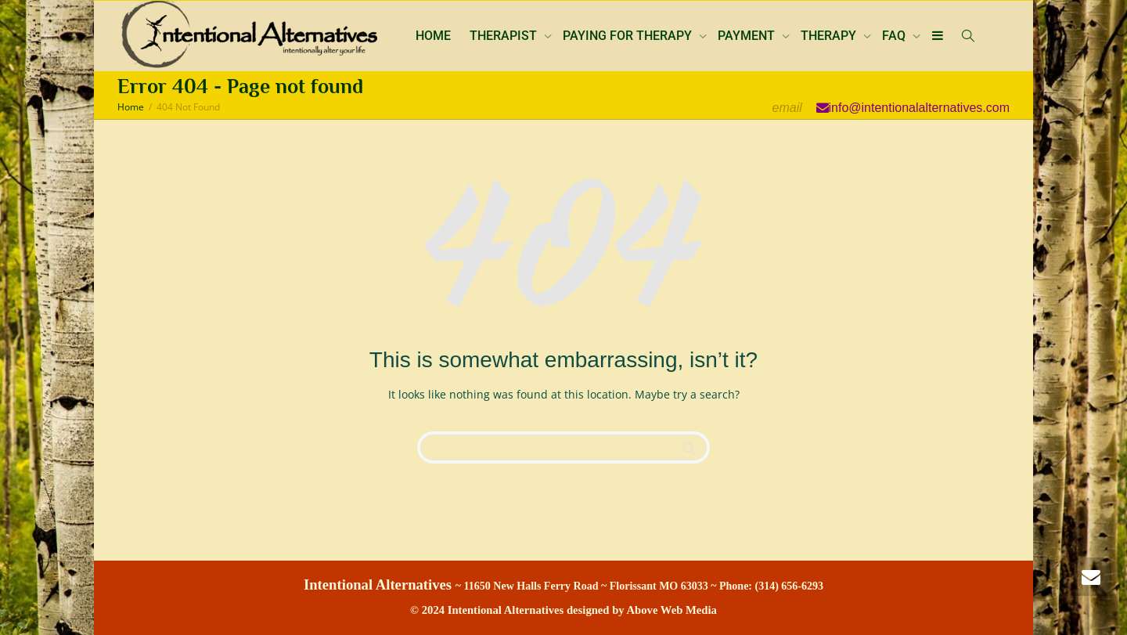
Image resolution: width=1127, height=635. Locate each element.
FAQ (895, 35)
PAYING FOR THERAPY (629, 35)
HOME (433, 35)
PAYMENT (748, 35)
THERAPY (830, 35)
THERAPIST (505, 35)
